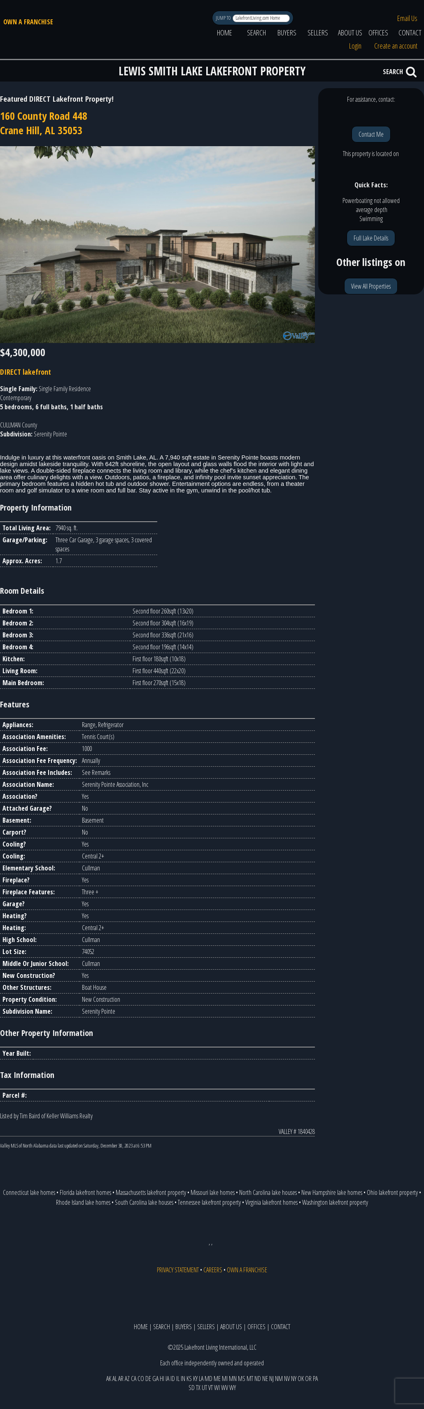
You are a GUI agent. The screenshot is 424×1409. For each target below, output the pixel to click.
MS (241, 1378)
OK (301, 1378)
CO (140, 1378)
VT (210, 1387)
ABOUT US (350, 32)
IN (183, 1378)
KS (189, 1378)
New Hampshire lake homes (331, 1192)
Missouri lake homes (213, 1192)
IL (177, 1378)
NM (279, 1378)
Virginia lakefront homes (271, 1202)
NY (293, 1378)
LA (201, 1378)
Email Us (407, 18)
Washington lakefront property (335, 1202)
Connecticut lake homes (29, 1192)
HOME (224, 32)
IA (167, 1378)
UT (204, 1387)
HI (162, 1378)
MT (250, 1378)
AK (108, 1378)
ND (257, 1378)
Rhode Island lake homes (83, 1202)
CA (133, 1378)
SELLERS (318, 32)
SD (192, 1387)
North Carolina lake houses (268, 1192)
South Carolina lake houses (144, 1202)
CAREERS (212, 1269)
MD (208, 1378)
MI (225, 1378)
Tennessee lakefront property (209, 1202)
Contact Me (371, 134)
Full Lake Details (371, 238)
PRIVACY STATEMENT (178, 1269)
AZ (127, 1378)
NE (265, 1378)
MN (233, 1378)
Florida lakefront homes (85, 1192)
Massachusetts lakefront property (151, 1192)
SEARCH (256, 32)
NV (287, 1378)
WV (224, 1387)
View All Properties (371, 286)
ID (172, 1378)
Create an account (395, 46)
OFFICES (378, 32)
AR (120, 1378)
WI (217, 1387)
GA (155, 1378)
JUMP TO (224, 17)
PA (315, 1378)
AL (114, 1378)
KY (195, 1378)
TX (198, 1387)
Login (355, 46)
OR (308, 1378)
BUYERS (286, 32)
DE (148, 1378)
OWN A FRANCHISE (28, 21)
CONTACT (280, 1326)
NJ (271, 1378)
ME (217, 1378)
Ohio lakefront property (392, 1192)
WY (232, 1387)
